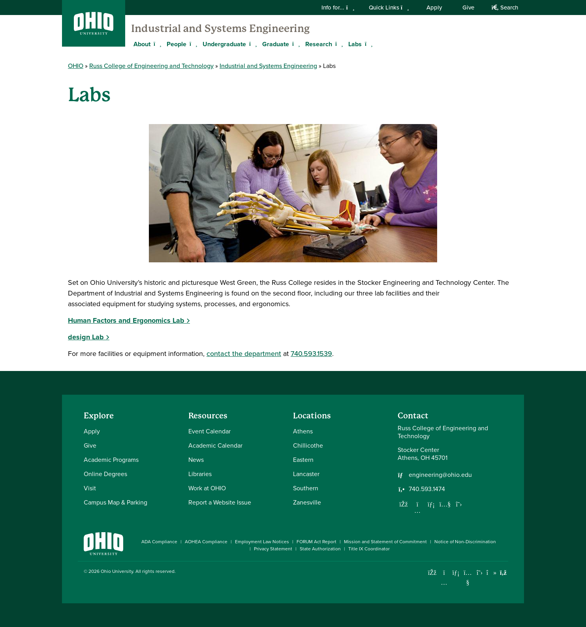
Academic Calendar (215, 445)
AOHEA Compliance (206, 541)
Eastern (303, 459)
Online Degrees (105, 473)
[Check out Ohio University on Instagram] (444, 582)
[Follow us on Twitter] (459, 504)
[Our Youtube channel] (445, 504)
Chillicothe (308, 445)
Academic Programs (111, 459)
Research (318, 44)
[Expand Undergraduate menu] (252, 44)
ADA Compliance (159, 541)
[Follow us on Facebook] (403, 504)
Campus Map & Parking (115, 502)
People (176, 44)
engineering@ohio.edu (440, 475)
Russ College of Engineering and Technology (151, 65)
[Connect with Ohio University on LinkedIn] (456, 573)
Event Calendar (209, 431)
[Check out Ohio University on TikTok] (491, 573)
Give (468, 7)
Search (505, 7)
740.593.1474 (427, 489)
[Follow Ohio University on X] (480, 573)
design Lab (86, 337)
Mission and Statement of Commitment (385, 541)
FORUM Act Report (316, 541)
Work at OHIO (207, 488)
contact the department (244, 353)
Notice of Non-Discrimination (465, 541)
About (141, 44)
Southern (305, 488)
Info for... (337, 7)
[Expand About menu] (156, 44)
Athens (303, 431)
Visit (90, 488)
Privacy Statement (273, 548)
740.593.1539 (311, 353)
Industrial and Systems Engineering (220, 28)
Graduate (275, 44)
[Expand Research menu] (338, 44)
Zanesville (307, 502)
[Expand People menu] (192, 44)
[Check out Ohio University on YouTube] (468, 577)
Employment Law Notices (262, 541)
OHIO (75, 65)
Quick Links (389, 7)
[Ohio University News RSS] (503, 573)
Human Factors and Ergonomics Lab (126, 320)
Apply (434, 7)
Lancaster (306, 473)
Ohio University (117, 571)
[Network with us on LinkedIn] (431, 504)
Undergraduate (224, 44)
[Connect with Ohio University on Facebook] (432, 573)
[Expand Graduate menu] (295, 44)
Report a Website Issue (219, 502)
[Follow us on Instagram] (417, 510)
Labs (355, 44)
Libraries (200, 473)
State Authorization (320, 548)
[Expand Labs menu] (367, 44)
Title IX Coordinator (369, 548)
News (196, 459)
